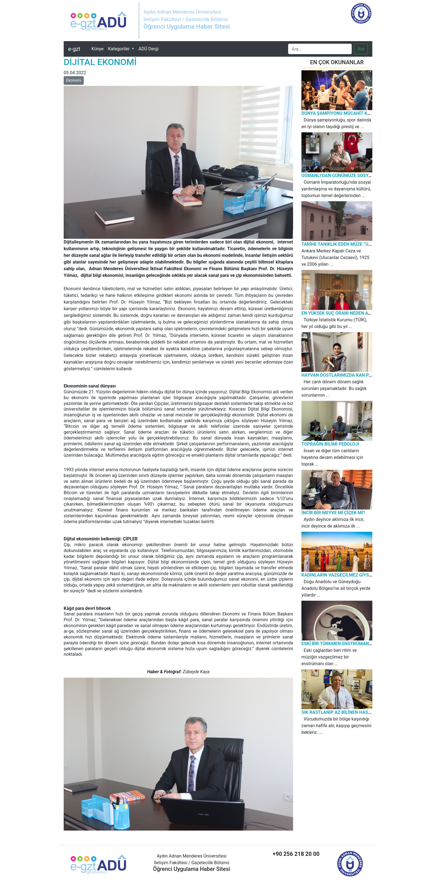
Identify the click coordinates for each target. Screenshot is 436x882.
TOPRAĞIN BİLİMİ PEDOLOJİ (330, 444)
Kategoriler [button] (119, 48)
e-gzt (74, 49)
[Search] (320, 49)
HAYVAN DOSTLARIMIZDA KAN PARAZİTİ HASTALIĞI (355, 375)
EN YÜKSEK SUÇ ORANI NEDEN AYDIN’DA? (344, 313)
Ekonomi (73, 80)
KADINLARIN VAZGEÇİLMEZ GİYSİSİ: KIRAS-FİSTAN (353, 575)
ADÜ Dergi (148, 48)
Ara (361, 48)
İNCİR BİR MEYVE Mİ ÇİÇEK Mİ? (333, 512)
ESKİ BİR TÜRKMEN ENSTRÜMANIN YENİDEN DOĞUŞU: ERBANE (365, 643)
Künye (98, 48)
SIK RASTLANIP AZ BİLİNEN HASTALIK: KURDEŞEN (353, 712)
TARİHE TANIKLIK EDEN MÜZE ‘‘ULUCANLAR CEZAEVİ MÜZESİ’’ (365, 244)
